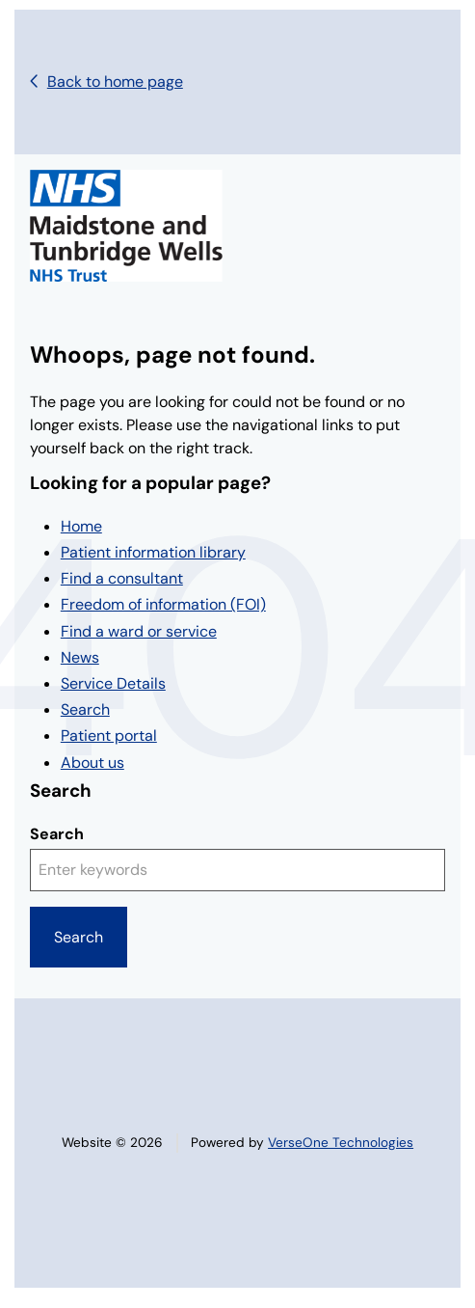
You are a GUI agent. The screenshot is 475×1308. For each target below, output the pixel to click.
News (80, 657)
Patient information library (153, 552)
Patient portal (109, 735)
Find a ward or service (139, 631)
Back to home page (115, 81)
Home (81, 526)
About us (92, 762)
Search (85, 709)
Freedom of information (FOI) (163, 604)
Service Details (113, 683)
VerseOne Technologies (340, 1142)
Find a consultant (122, 578)
